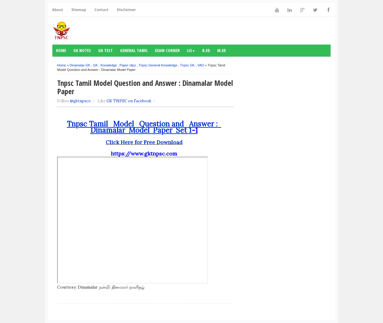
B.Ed (206, 50)
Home (61, 50)
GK (95, 65)
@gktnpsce (80, 100)
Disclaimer (126, 9)
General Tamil (134, 50)
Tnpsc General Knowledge (158, 65)
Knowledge (109, 65)
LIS (191, 50)
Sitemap (78, 9)
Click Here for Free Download (144, 142)
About (57, 9)
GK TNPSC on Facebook (129, 100)
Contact (102, 9)
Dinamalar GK (80, 65)
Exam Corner (167, 50)
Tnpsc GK (187, 65)
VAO (200, 65)
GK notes (82, 50)
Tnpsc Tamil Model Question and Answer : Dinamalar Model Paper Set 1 (144, 127)
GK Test (105, 50)
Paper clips (128, 65)
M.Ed (221, 50)
